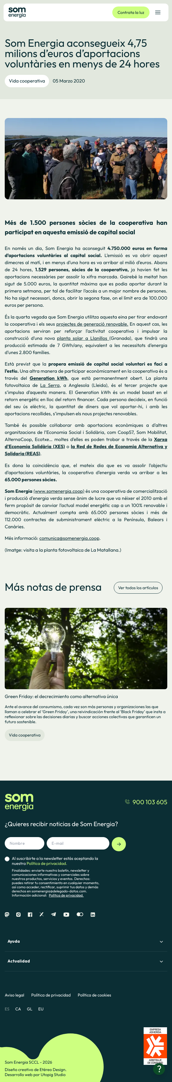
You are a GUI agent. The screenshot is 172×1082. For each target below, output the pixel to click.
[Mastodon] (7, 914)
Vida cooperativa (27, 81)
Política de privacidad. (66, 895)
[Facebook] (30, 914)
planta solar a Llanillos (83, 338)
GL (30, 1009)
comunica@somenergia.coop (69, 538)
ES (7, 1009)
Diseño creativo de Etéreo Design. (35, 1069)
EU (40, 1009)
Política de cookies (94, 995)
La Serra (50, 385)
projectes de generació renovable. (92, 324)
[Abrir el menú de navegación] (158, 12)
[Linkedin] (92, 914)
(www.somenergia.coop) (58, 491)
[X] (41, 914)
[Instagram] (18, 914)
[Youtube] (66, 914)
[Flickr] (80, 914)
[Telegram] (53, 914)
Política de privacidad (51, 995)
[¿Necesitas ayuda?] (159, 1069)
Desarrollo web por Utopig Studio (35, 1074)
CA (18, 1009)
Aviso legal (14, 995)
